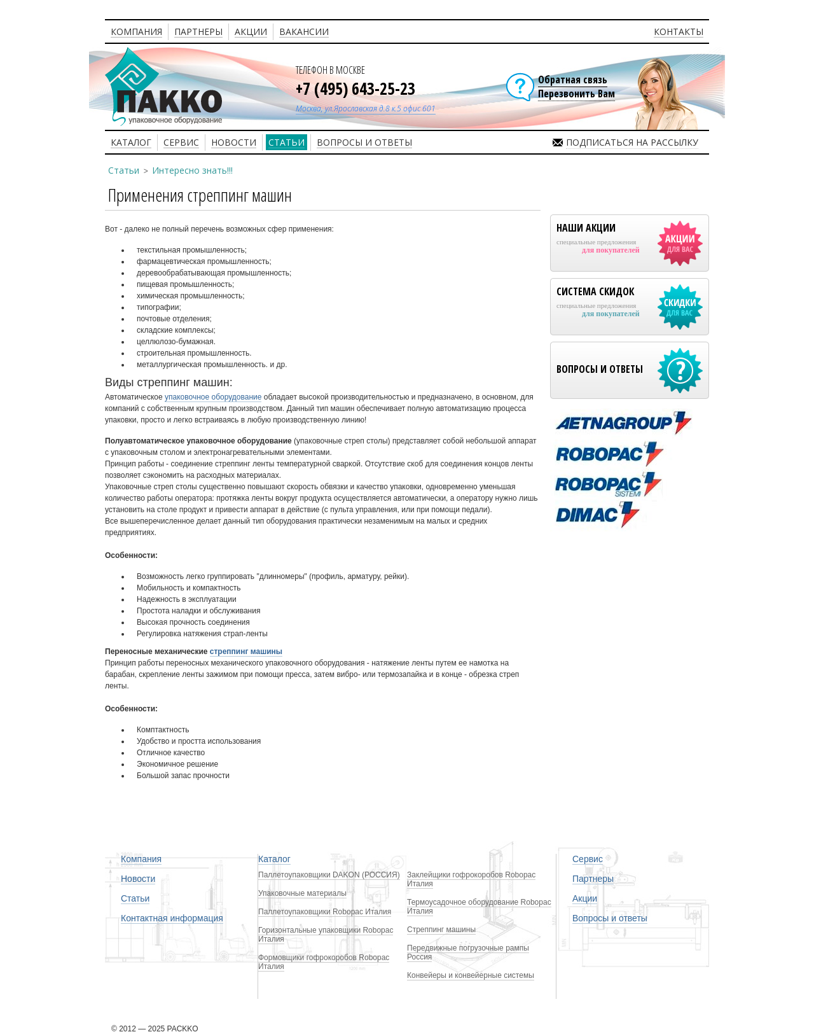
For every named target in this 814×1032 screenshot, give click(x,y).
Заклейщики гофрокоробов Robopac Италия (471, 879)
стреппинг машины (246, 651)
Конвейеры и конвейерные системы (470, 975)
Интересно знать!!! (192, 170)
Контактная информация (172, 918)
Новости (138, 879)
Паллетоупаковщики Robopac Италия (324, 911)
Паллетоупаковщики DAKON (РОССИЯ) (329, 874)
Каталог (274, 859)
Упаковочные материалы (302, 893)
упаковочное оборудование (213, 397)
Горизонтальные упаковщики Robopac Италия (325, 935)
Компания (141, 859)
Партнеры (593, 879)
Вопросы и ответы (609, 918)
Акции (584, 898)
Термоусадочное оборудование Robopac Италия (479, 907)
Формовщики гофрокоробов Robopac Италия (323, 962)
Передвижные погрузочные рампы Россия (468, 952)
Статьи (123, 170)
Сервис (587, 859)
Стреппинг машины (441, 929)
